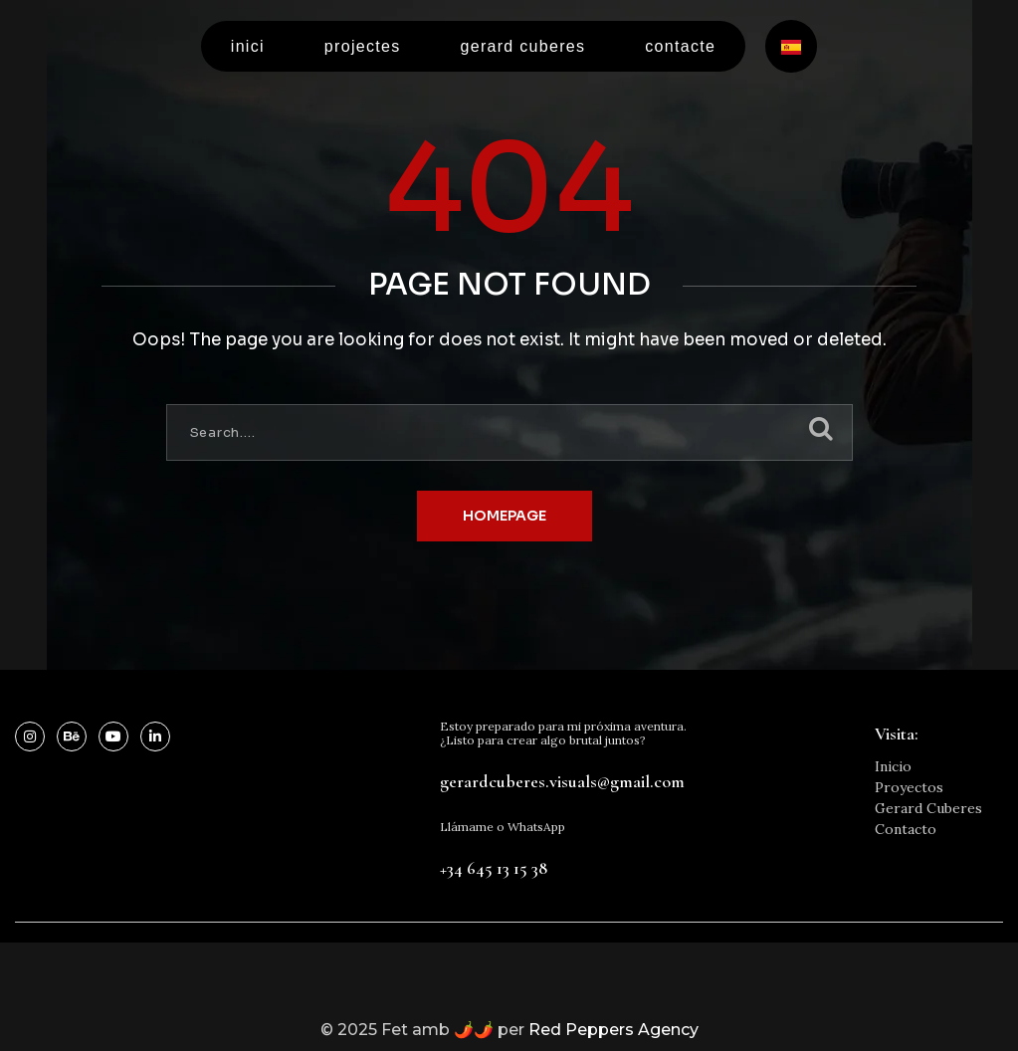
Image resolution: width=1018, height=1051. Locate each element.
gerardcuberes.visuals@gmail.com (562, 781)
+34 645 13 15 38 (493, 868)
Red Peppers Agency (613, 1029)
